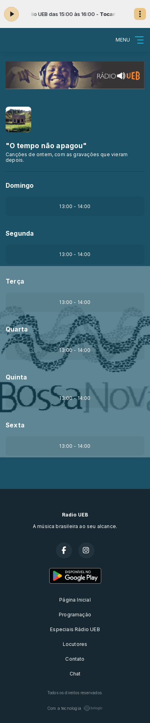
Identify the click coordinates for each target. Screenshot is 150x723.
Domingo (20, 185)
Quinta (16, 377)
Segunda (20, 233)
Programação (75, 615)
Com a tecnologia (75, 708)
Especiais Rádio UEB (75, 629)
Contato (74, 659)
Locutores (75, 644)
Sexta (15, 425)
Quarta (17, 329)
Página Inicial (75, 600)
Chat (75, 674)
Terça (15, 281)
